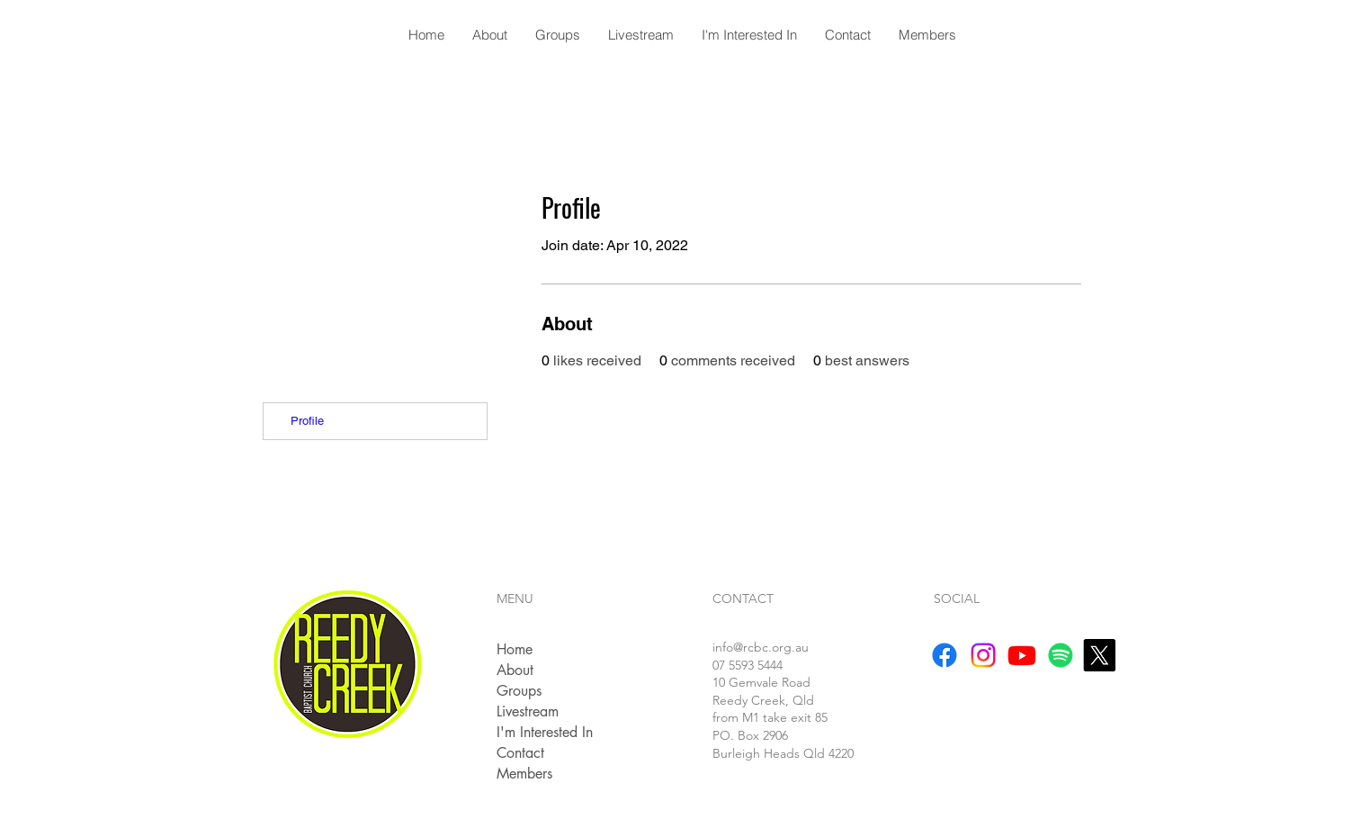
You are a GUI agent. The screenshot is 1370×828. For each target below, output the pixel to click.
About (515, 670)
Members (524, 773)
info (760, 647)
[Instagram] (983, 655)
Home (515, 649)
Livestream (528, 711)
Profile (307, 421)
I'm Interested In (545, 732)
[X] (1099, 655)
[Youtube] (1022, 655)
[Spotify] (1060, 655)
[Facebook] (944, 655)
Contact (520, 752)
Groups (519, 690)
